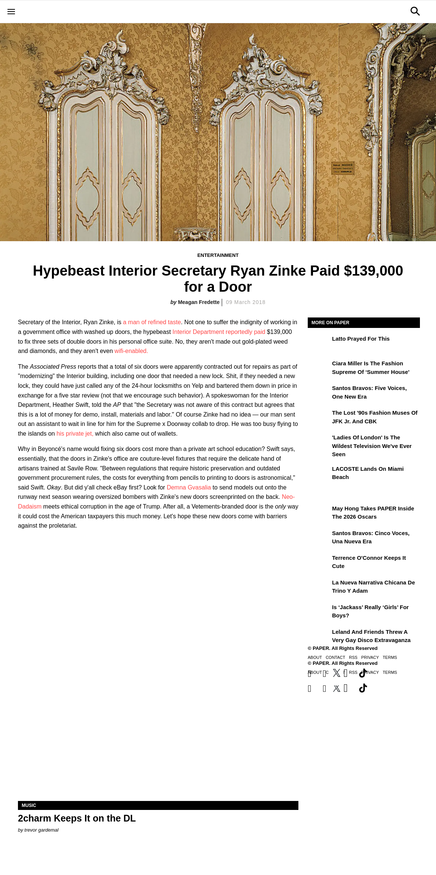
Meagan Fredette (198, 302)
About (315, 657)
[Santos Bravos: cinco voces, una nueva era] (319, 538)
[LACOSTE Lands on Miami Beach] (319, 474)
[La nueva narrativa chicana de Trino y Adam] (319, 587)
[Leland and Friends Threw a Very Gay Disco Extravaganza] (319, 637)
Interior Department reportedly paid (218, 332)
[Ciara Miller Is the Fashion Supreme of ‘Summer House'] (319, 368)
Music (29, 805)
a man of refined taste (152, 322)
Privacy (370, 657)
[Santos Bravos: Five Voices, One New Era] (319, 393)
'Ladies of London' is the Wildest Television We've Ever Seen (372, 445)
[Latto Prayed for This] (319, 344)
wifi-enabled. (131, 351)
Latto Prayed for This (361, 338)
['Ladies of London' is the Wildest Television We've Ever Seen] (319, 442)
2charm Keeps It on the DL (77, 818)
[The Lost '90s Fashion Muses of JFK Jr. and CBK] (319, 418)
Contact (335, 657)
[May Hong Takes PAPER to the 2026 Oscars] (319, 513)
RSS (353, 657)
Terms (390, 657)
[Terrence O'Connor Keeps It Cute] (319, 563)
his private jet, (74, 433)
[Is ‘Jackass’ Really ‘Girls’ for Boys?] (319, 612)
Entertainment (218, 255)
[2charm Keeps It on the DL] (158, 731)
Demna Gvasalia (189, 487)
